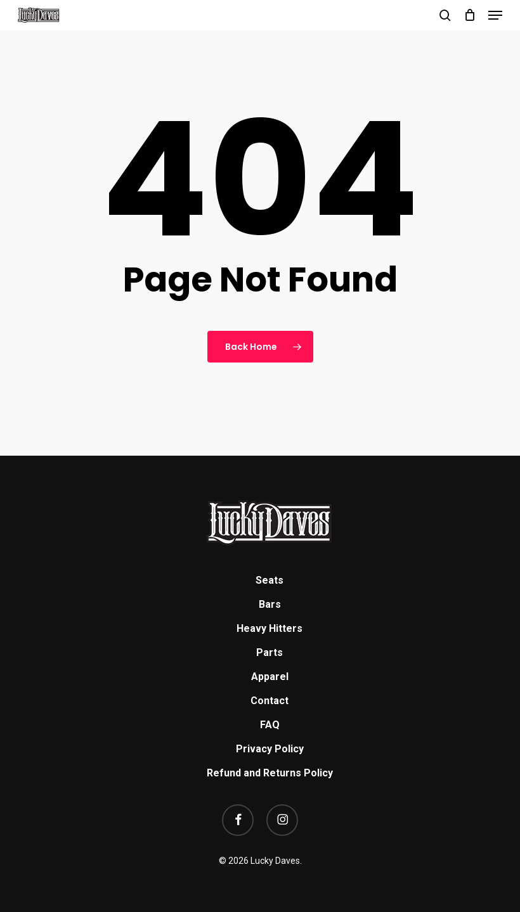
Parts (269, 652)
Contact (269, 701)
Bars (270, 604)
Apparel (270, 677)
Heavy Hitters (269, 628)
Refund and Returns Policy (270, 773)
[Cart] (469, 15)
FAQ (270, 725)
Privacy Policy (270, 749)
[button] (495, 15)
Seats (269, 580)
